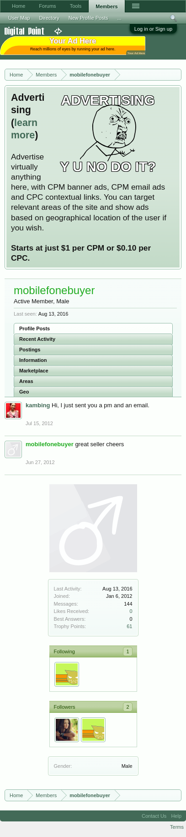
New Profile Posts (88, 18)
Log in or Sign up (153, 29)
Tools (76, 6)
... (119, 18)
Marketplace (33, 370)
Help (176, 816)
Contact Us (154, 816)
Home (18, 6)
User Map (19, 18)
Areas (26, 381)
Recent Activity (37, 339)
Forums (47, 6)
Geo (24, 391)
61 (129, 626)
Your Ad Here (136, 53)
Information (33, 360)
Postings (29, 349)
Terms (177, 827)
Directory (49, 18)
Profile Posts (34, 328)
